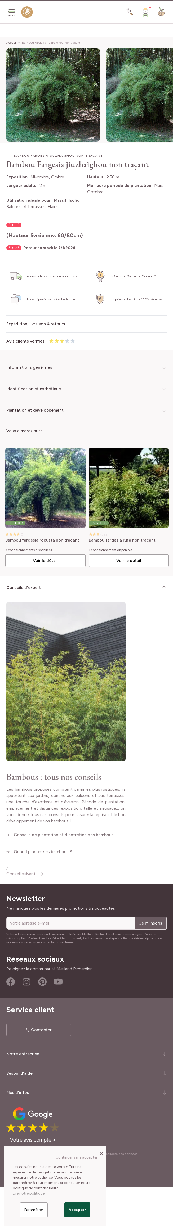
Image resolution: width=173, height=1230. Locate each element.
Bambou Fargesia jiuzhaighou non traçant (51, 42)
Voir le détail (45, 560)
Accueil (11, 42)
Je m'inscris (150, 966)
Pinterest (42, 1025)
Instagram (26, 1025)
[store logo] (27, 13)
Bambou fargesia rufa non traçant (122, 540)
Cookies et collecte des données (113, 1197)
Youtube (58, 1025)
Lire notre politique (29, 1193)
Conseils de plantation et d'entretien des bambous (64, 882)
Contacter (41, 1073)
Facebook (10, 1025)
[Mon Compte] (145, 12)
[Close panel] (101, 1153)
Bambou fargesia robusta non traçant (42, 540)
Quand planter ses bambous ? (43, 899)
